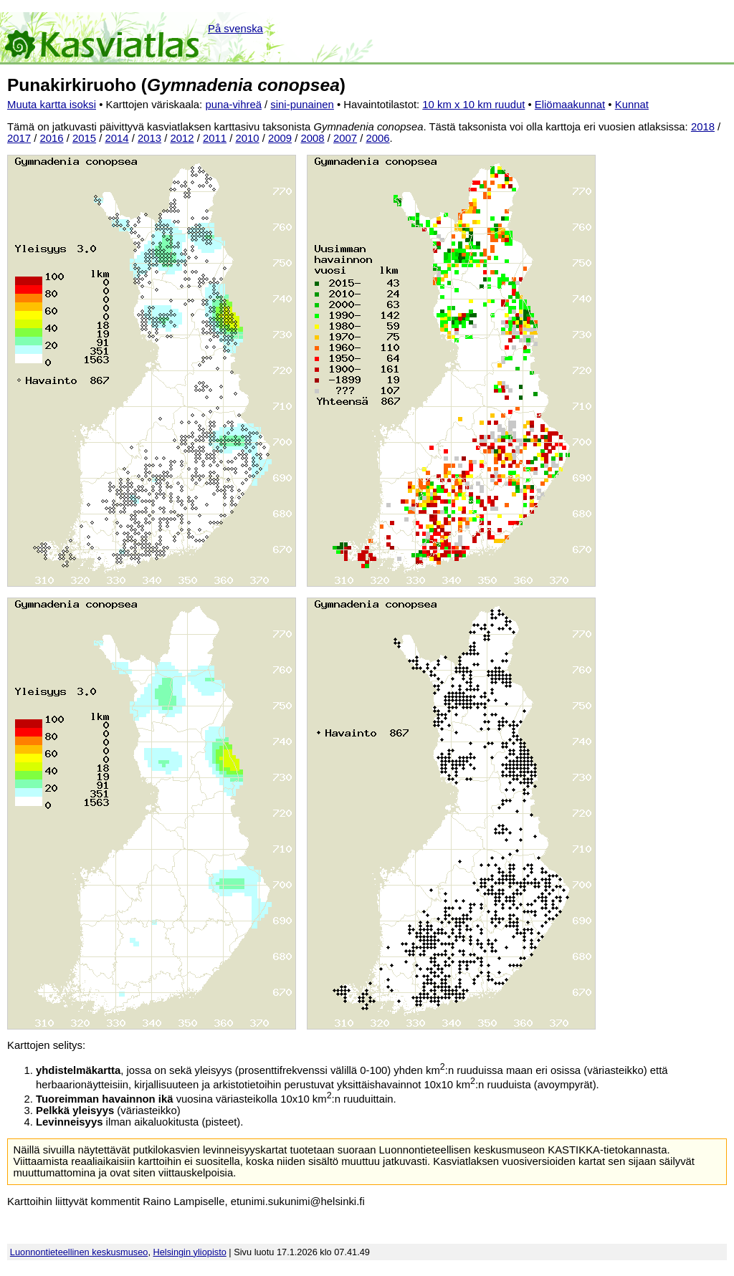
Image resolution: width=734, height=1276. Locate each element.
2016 (52, 138)
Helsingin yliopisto (190, 1252)
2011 (215, 138)
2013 (149, 138)
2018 (703, 127)
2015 (84, 138)
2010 (247, 138)
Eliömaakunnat (570, 104)
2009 (280, 138)
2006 (378, 138)
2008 (313, 138)
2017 (19, 138)
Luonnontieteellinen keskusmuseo (79, 1252)
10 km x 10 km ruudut (473, 104)
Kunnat (632, 104)
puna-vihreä (233, 104)
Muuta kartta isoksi (51, 104)
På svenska (235, 28)
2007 (345, 138)
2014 (117, 138)
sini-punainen (302, 104)
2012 (182, 138)
